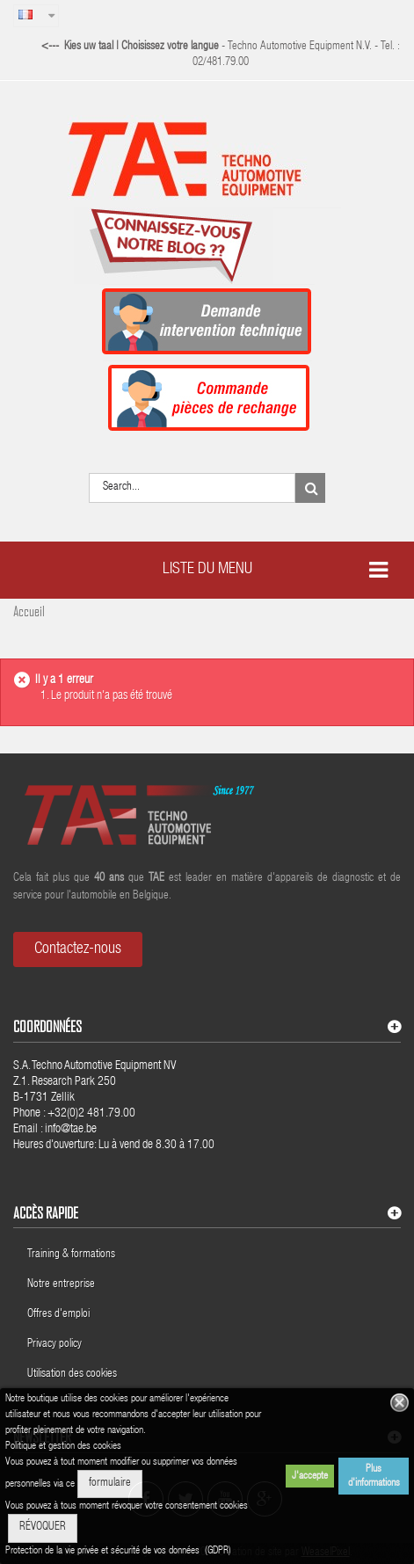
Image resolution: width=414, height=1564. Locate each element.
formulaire (110, 1483)
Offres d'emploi (58, 1314)
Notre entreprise (61, 1285)
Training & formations (71, 1255)
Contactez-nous (77, 949)
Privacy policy (55, 1344)
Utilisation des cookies (72, 1374)
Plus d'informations (374, 1476)
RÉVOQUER (42, 1527)
